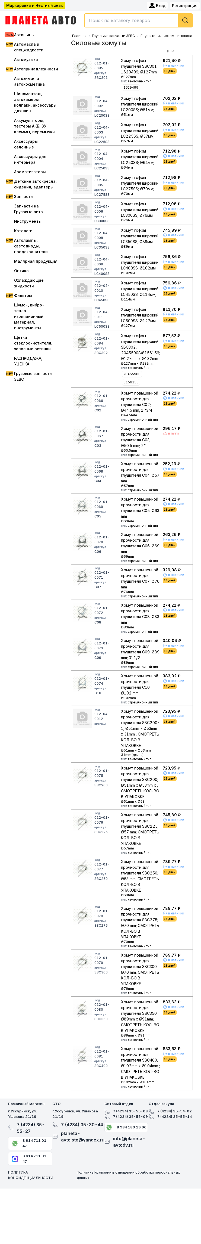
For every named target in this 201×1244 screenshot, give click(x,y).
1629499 (130, 87)
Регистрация (184, 5)
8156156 (131, 382)
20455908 (132, 374)
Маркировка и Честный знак (34, 5)
